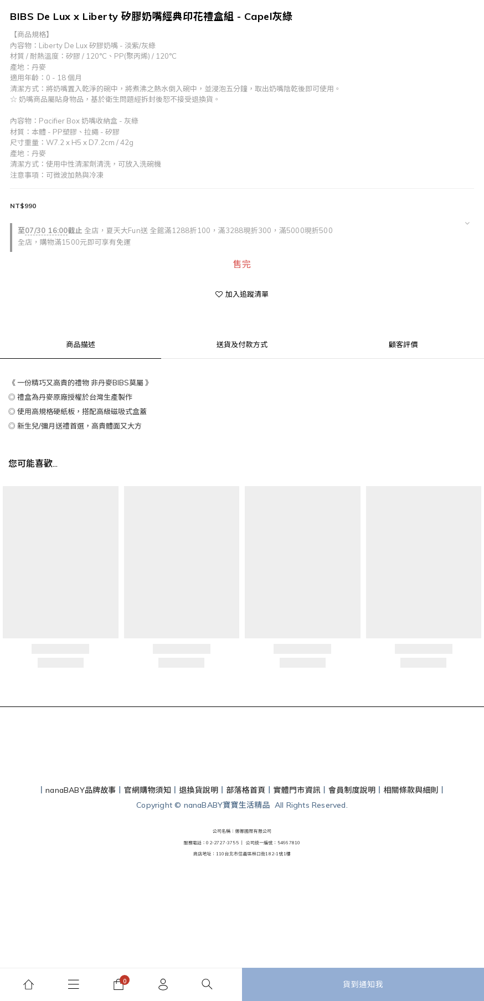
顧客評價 (403, 344)
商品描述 (80, 344)
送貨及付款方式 (242, 344)
